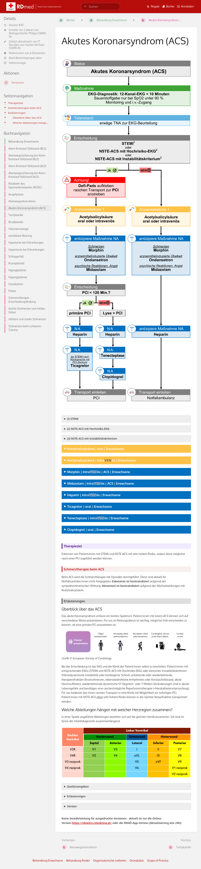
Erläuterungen (17, 112)
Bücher (168, 6)
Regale (153, 6)
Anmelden (185, 6)
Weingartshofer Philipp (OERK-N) (28, 35)
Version (72, 806)
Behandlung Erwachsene (48, 860)
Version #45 (14, 25)
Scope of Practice (157, 860)
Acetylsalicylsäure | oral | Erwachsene (95, 449)
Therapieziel (15, 103)
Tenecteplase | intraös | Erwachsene (98, 518)
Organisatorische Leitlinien (109, 860)
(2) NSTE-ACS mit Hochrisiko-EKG (88, 428)
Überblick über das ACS (27, 117)
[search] (100, 6)
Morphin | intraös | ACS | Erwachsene (98, 472)
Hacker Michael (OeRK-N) (26, 46)
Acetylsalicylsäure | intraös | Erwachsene (101, 460)
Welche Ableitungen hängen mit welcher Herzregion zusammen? (31, 122)
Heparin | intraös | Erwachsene (94, 495)
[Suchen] (85, 6)
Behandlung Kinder (78, 860)
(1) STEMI (72, 418)
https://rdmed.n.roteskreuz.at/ (92, 823)
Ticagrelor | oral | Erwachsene (89, 506)
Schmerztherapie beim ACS (24, 107)
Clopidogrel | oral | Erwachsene (90, 530)
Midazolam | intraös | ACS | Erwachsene (100, 483)
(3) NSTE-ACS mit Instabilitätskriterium (92, 438)
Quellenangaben (78, 786)
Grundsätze (137, 860)
